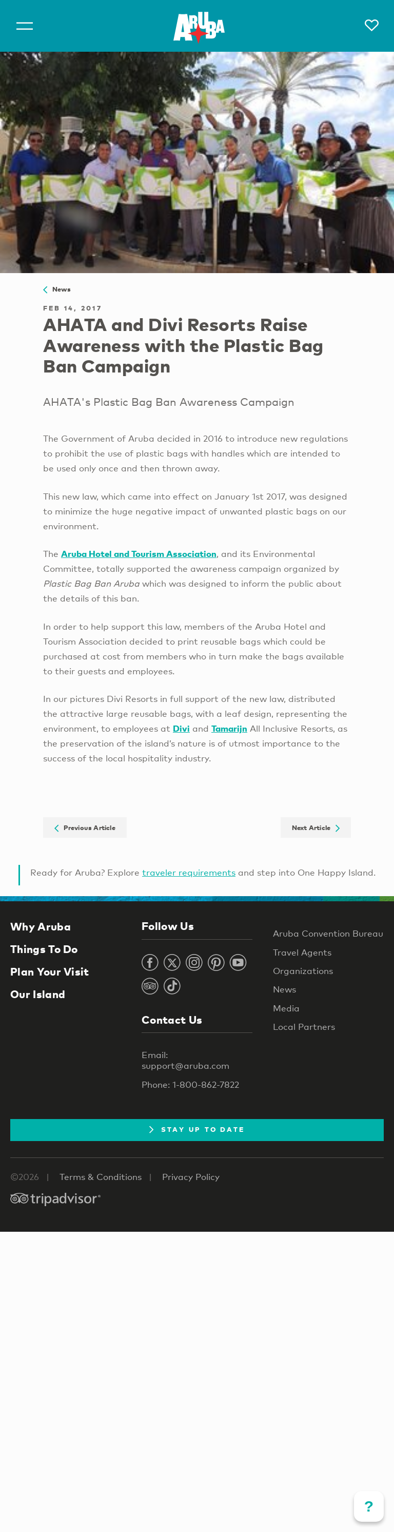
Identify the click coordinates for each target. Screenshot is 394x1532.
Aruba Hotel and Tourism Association (138, 553)
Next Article (316, 827)
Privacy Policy (191, 1176)
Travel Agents (302, 952)
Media (286, 1008)
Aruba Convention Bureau (328, 933)
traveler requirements (188, 872)
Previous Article (84, 827)
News (57, 289)
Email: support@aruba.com (185, 1060)
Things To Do (44, 949)
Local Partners (304, 1026)
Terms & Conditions (101, 1176)
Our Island (37, 994)
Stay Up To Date (197, 1129)
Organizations (303, 970)
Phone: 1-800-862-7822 (190, 1084)
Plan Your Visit (49, 971)
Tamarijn (229, 728)
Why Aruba (40, 926)
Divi (181, 728)
